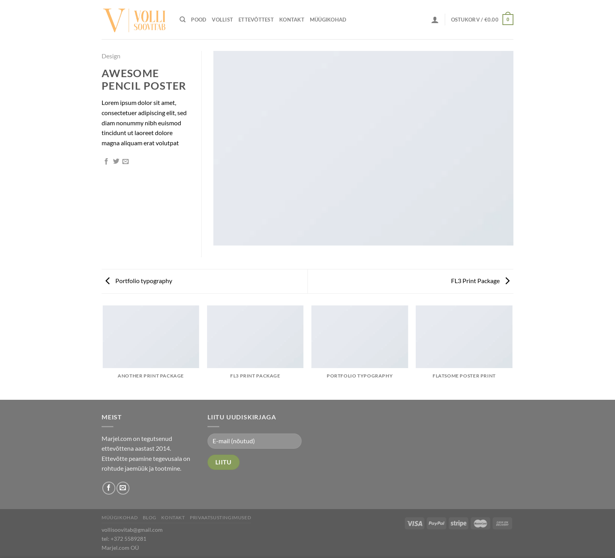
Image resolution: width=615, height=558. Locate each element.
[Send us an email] (122, 488)
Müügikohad (328, 19)
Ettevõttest (256, 19)
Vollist (222, 19)
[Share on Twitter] (116, 161)
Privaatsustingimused (220, 517)
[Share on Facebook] (106, 161)
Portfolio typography (139, 280)
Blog (149, 517)
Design (111, 56)
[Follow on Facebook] (108, 488)
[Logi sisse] (435, 19)
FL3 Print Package (480, 280)
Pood (198, 19)
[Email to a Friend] (125, 161)
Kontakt (291, 19)
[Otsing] (183, 19)
